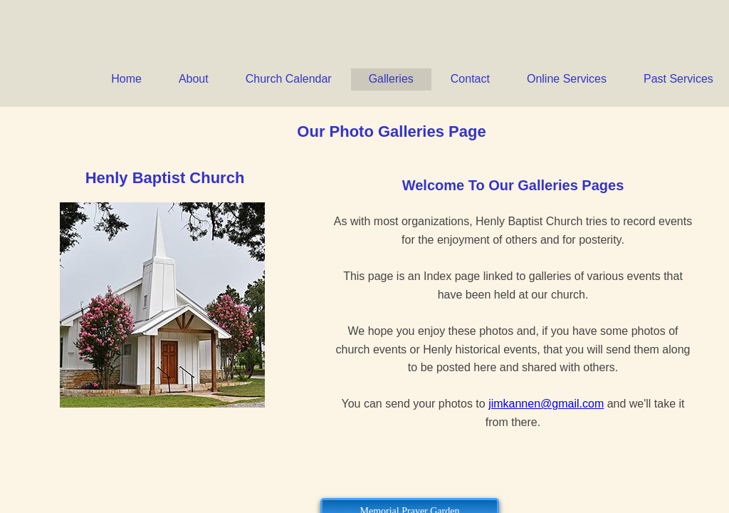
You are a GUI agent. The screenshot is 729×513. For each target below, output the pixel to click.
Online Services (567, 79)
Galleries (391, 79)
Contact (470, 79)
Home (126, 79)
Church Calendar (289, 79)
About (194, 79)
